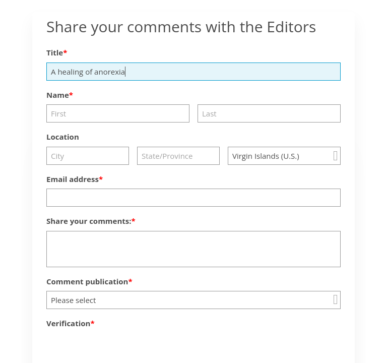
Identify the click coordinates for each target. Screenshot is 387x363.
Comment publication (87, 281)
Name (57, 95)
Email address (72, 179)
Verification (68, 323)
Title (54, 52)
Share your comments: (89, 221)
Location (62, 137)
